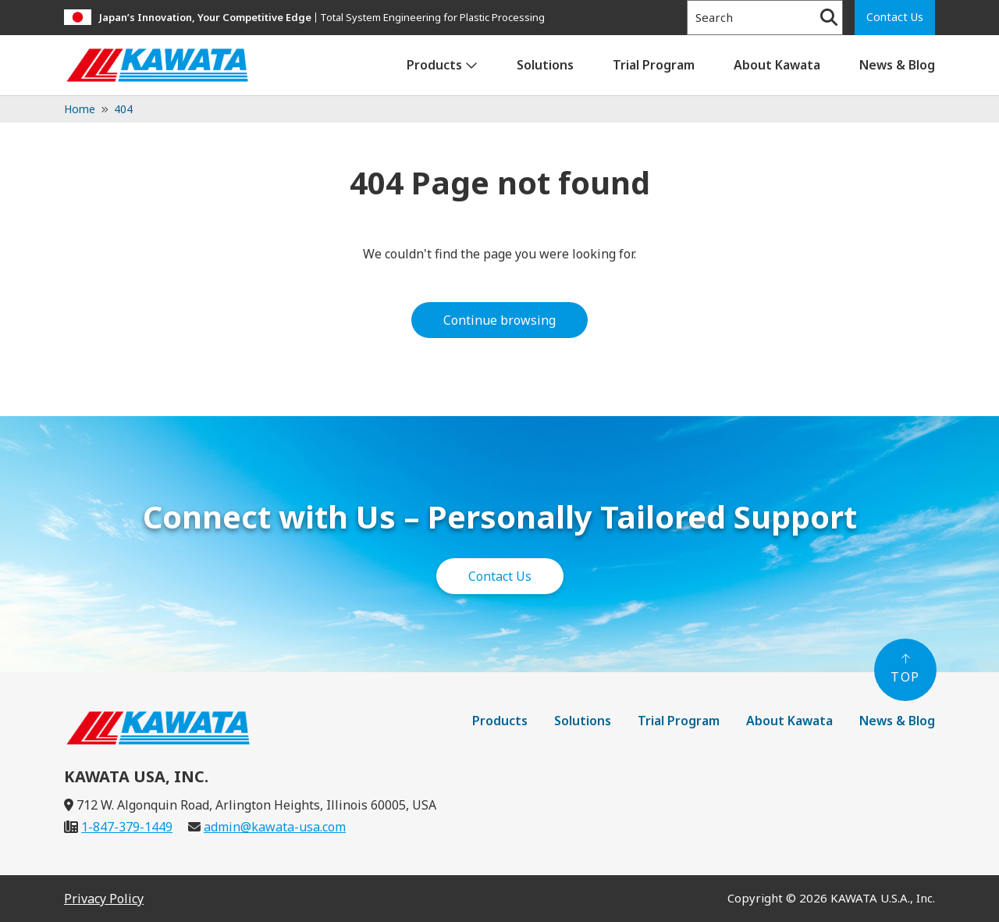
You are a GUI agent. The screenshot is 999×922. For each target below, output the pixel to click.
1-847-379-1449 (126, 826)
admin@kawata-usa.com (275, 826)
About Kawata (777, 64)
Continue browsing (499, 320)
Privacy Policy (104, 898)
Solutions (545, 64)
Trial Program (654, 64)
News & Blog (897, 64)
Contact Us (894, 16)
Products (434, 65)
